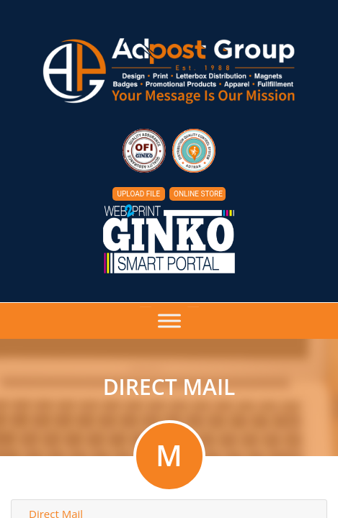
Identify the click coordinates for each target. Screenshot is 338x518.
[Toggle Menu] (169, 321)
